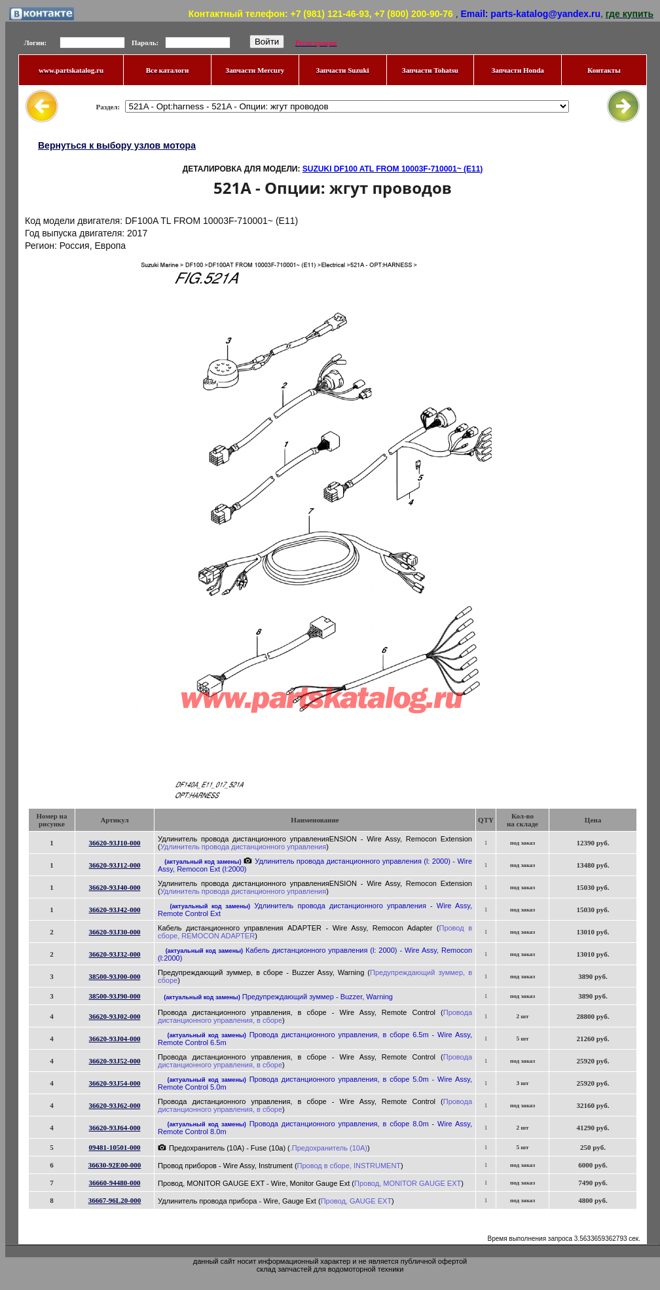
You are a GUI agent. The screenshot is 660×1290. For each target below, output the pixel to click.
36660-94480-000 (115, 1183)
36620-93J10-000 (115, 843)
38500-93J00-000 (115, 976)
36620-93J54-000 (115, 1083)
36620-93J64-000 (115, 1128)
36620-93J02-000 (115, 1016)
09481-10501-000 (115, 1147)
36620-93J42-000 (115, 909)
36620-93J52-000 (115, 1061)
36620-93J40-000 (115, 887)
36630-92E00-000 (114, 1165)
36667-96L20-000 (114, 1200)
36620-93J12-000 (115, 865)
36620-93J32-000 (115, 954)
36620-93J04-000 (115, 1038)
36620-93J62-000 (115, 1105)
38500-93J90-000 (115, 996)
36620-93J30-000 (115, 932)
